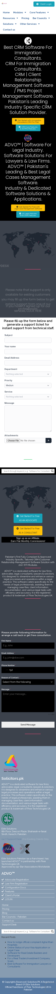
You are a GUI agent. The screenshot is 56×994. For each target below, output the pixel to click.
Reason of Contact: (10, 678)
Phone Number (8, 665)
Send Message (28, 724)
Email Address (8, 653)
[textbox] (25, 682)
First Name (6, 641)
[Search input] (27, 471)
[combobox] (5, 670)
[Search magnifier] (52, 471)
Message (6, 689)
